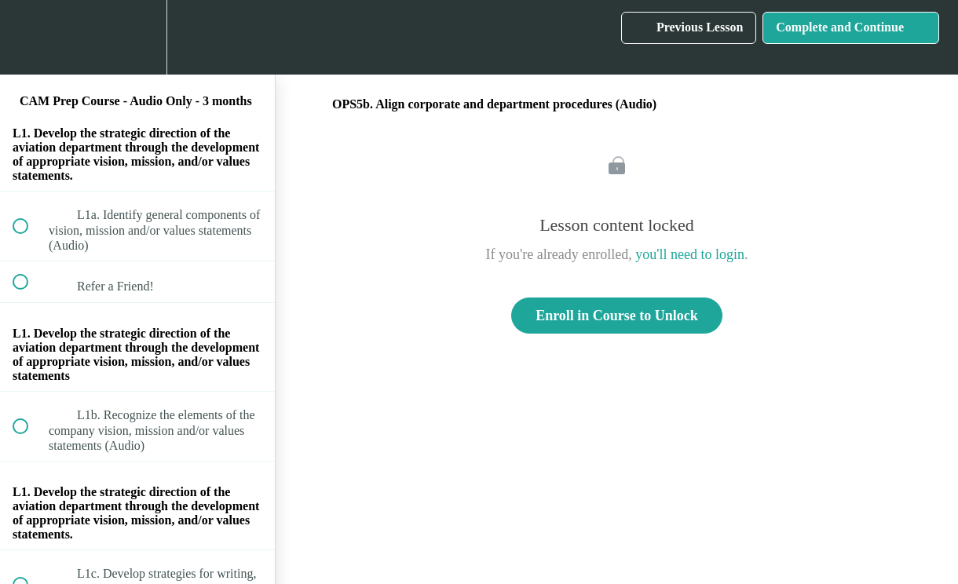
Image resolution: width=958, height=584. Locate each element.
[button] (29, 37)
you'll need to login (689, 254)
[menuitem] (137, 37)
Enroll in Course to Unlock (617, 315)
